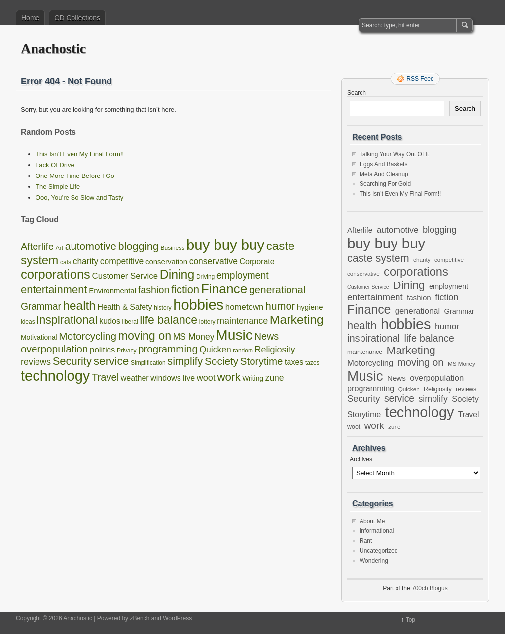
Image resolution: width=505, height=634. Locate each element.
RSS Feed (419, 78)
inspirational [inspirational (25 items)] (66, 320)
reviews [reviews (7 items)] (36, 362)
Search (356, 92)
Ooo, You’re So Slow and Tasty (79, 197)
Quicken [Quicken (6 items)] (215, 349)
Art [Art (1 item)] (59, 248)
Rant (366, 540)
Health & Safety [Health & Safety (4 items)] (124, 307)
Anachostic (53, 48)
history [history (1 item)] (162, 307)
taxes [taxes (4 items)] (294, 362)
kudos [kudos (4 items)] (109, 321)
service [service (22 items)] (111, 361)
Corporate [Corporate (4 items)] (257, 261)
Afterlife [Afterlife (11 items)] (37, 246)
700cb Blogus (430, 588)
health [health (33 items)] (79, 305)
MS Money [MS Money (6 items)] (194, 337)
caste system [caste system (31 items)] (378, 258)
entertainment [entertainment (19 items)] (54, 289)
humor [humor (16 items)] (280, 306)
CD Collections (77, 18)
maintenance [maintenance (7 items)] (242, 321)
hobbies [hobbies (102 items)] (198, 305)
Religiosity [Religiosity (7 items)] (275, 349)
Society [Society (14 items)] (221, 361)
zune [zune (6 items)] (274, 378)
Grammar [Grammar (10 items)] (41, 306)
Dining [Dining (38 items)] (177, 274)
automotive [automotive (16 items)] (90, 246)
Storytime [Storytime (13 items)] (261, 361)
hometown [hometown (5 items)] (244, 307)
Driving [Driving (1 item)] (205, 276)
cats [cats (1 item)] (65, 262)
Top (410, 619)
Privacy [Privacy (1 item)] (126, 350)
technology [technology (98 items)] (55, 376)
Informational (377, 531)
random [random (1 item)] (243, 350)
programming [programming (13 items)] (168, 348)
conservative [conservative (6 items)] (213, 261)
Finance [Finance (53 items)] (224, 289)
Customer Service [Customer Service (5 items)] (125, 276)
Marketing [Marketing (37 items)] (297, 319)
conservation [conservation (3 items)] (166, 261)
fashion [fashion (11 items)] (154, 289)
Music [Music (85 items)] (234, 335)
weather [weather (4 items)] (135, 378)
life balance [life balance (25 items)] (168, 320)
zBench (139, 618)
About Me (372, 521)
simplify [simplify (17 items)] (185, 361)
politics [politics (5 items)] (102, 349)
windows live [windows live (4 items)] (172, 378)
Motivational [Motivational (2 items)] (39, 337)
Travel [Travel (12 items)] (105, 377)
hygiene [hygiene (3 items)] (310, 307)
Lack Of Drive (55, 165)
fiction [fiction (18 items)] (185, 289)
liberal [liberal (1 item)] (130, 321)
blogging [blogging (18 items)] (138, 246)
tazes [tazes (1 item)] (312, 362)
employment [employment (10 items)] (242, 275)
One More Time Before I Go (75, 175)
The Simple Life (58, 186)
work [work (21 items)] (228, 377)
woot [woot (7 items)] (206, 378)
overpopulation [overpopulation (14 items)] (54, 348)
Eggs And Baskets (383, 164)
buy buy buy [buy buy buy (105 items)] (225, 245)
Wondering (374, 560)
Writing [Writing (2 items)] (252, 378)
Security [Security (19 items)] (72, 361)
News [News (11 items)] (266, 336)
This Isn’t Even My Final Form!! (80, 154)
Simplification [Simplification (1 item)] (148, 362)
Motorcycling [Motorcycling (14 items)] (87, 336)
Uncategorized (378, 550)
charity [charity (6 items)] (86, 261)
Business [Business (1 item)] (173, 248)
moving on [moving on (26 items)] (145, 335)
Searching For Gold (385, 183)
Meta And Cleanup (384, 174)
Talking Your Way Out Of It (394, 154)
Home (30, 18)
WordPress (177, 618)
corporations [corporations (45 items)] (55, 274)
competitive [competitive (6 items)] (122, 261)
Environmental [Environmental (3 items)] (112, 290)
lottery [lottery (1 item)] (207, 321)
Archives (361, 459)
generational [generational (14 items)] (277, 289)
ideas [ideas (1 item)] (28, 321)
